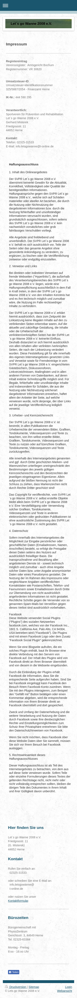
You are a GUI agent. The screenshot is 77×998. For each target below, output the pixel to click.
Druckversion (16, 987)
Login (68, 987)
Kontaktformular (18, 900)
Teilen (13, 972)
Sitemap (34, 987)
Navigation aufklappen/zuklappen (38, 5)
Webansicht (64, 990)
